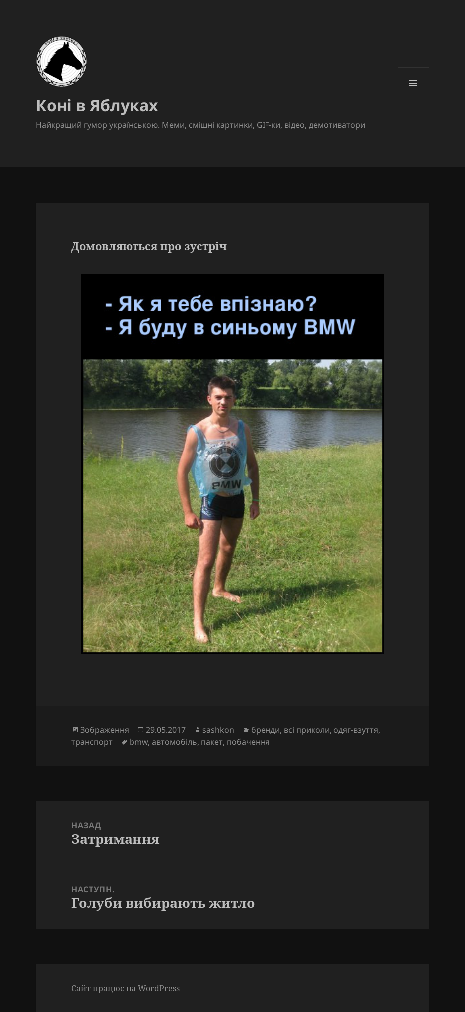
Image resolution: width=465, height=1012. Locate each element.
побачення (248, 741)
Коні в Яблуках (97, 105)
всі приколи (307, 729)
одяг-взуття (355, 729)
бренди (265, 729)
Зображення (104, 729)
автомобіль (174, 741)
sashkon (218, 729)
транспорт (92, 741)
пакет (212, 741)
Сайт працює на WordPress (125, 988)
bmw (139, 741)
